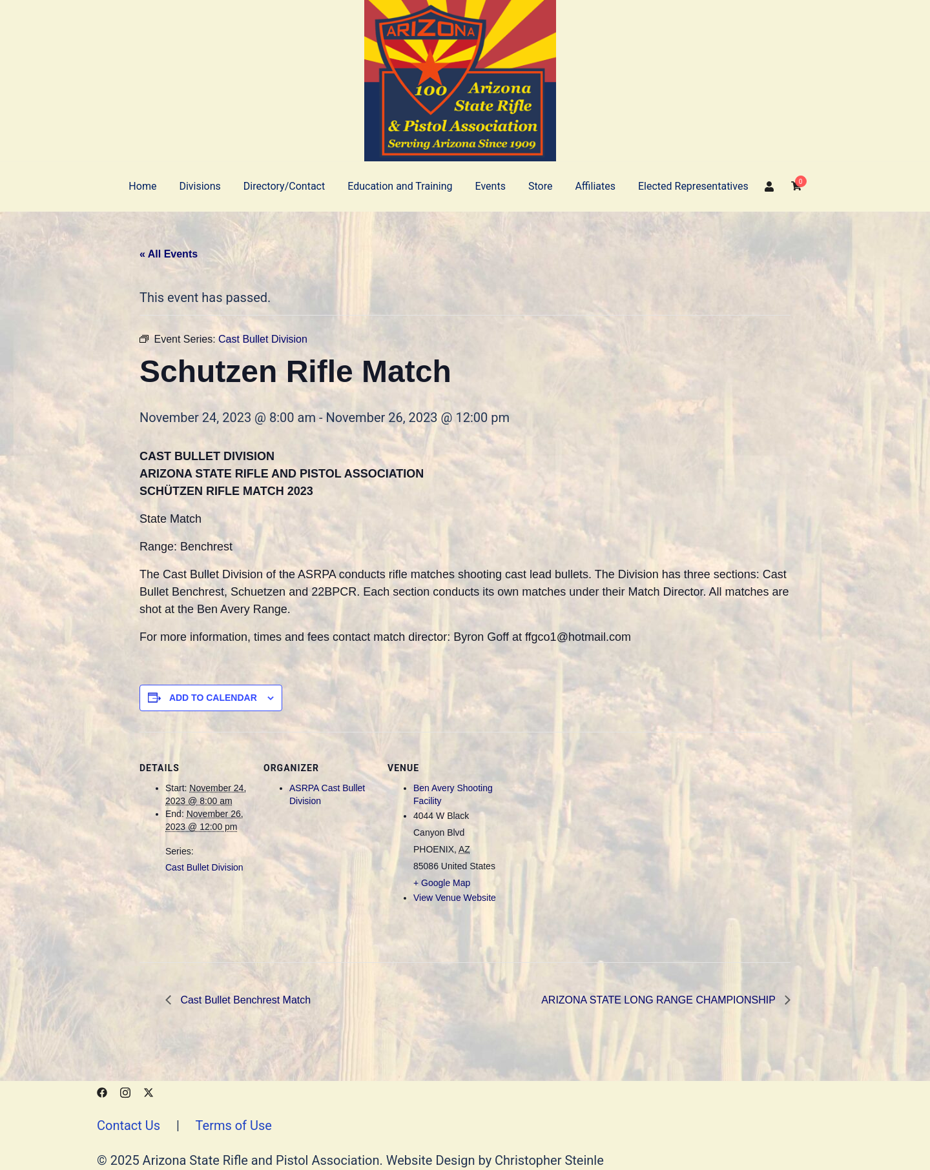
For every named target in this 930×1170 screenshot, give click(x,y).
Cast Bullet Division (204, 867)
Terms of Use (233, 1125)
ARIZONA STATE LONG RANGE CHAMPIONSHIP (659, 999)
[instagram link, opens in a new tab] (125, 1090)
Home (142, 186)
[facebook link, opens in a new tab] (102, 1090)
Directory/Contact (284, 186)
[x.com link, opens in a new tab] (148, 1090)
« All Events (169, 253)
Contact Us (128, 1125)
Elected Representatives (693, 186)
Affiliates (595, 186)
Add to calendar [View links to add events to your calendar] (213, 697)
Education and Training (399, 186)
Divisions (199, 186)
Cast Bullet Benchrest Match (244, 999)
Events (490, 186)
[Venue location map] (580, 820)
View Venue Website (454, 898)
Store (540, 186)
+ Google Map (441, 883)
